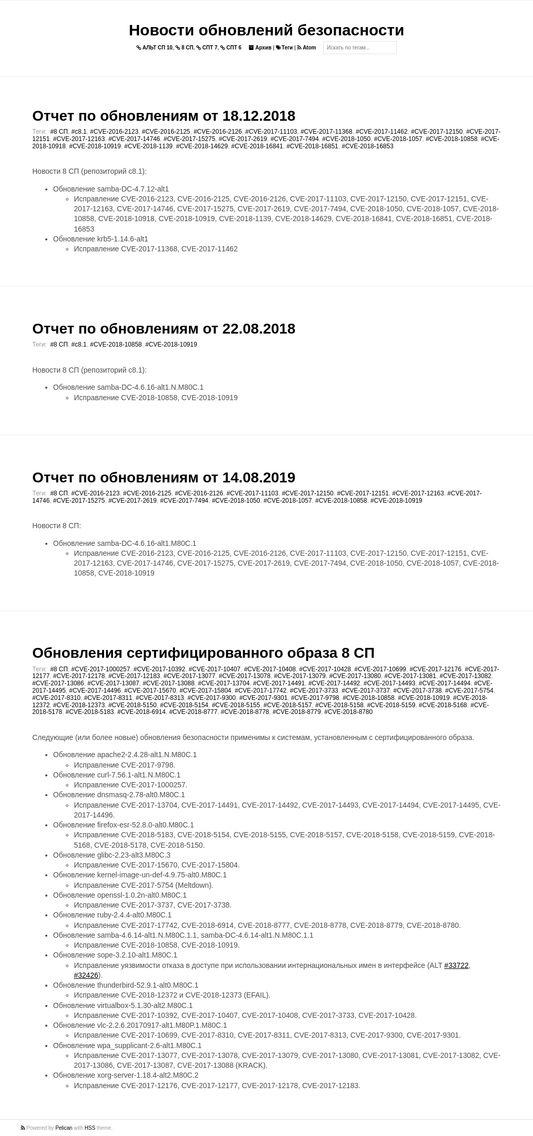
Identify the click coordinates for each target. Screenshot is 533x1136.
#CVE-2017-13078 (244, 676)
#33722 (457, 965)
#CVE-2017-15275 (189, 139)
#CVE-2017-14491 (278, 683)
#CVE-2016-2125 (166, 131)
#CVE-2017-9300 (211, 697)
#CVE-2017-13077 (189, 676)
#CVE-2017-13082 (465, 676)
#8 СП (59, 131)
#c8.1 (78, 131)
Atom (306, 47)
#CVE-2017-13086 (58, 683)
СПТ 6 (231, 47)
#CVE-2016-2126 (218, 131)
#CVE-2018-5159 (391, 705)
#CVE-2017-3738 (418, 690)
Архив (260, 47)
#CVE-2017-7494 (295, 139)
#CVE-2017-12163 (79, 139)
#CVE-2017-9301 (263, 697)
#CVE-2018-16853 (367, 146)
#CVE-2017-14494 (445, 683)
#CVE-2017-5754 (469, 690)
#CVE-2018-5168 (443, 705)
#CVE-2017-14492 (334, 683)
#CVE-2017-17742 (260, 690)
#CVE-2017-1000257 (100, 669)
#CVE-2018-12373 (79, 705)
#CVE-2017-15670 (150, 690)
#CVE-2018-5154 (184, 705)
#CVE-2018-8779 (297, 712)
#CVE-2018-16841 (257, 146)
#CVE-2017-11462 (381, 131)
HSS (90, 1128)
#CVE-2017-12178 (79, 676)
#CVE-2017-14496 (95, 690)
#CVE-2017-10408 (270, 669)
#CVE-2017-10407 (214, 669)
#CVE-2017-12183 (134, 676)
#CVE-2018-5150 (132, 705)
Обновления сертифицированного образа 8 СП (203, 653)
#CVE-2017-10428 (325, 669)
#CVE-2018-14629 (201, 146)
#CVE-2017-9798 (315, 697)
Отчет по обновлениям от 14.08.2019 (163, 477)
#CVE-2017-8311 (108, 697)
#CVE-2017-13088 (168, 683)
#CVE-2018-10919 (95, 146)
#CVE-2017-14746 (134, 139)
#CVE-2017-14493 (389, 683)
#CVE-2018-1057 (398, 139)
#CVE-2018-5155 (236, 705)
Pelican (63, 1128)
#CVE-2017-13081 (410, 676)
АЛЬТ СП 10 (154, 47)
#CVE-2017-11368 (326, 131)
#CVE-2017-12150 (437, 131)
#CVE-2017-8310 (56, 697)
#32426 (86, 975)
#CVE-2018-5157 (287, 705)
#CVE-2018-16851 (312, 146)
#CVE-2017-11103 (271, 131)
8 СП (184, 47)
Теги (284, 47)
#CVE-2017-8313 (160, 697)
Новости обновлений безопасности (266, 30)
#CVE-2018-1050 (346, 139)
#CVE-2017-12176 (435, 669)
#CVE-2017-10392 (159, 669)
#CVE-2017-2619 (243, 139)
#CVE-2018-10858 (451, 139)
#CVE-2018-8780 (348, 712)
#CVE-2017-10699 (380, 669)
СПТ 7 (207, 47)
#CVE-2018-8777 (193, 712)
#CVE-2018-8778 (245, 712)
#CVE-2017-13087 (113, 683)
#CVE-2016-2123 (114, 131)
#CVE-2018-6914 (141, 712)
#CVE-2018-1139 (148, 146)
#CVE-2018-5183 (90, 712)
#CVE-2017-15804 (205, 690)
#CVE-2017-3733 (314, 690)
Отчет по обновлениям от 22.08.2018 (163, 329)
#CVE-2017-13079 (299, 676)
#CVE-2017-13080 (354, 676)
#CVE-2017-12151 (362, 493)
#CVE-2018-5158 (339, 705)
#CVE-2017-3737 (365, 690)
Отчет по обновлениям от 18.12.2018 (163, 116)
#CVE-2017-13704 (223, 683)
